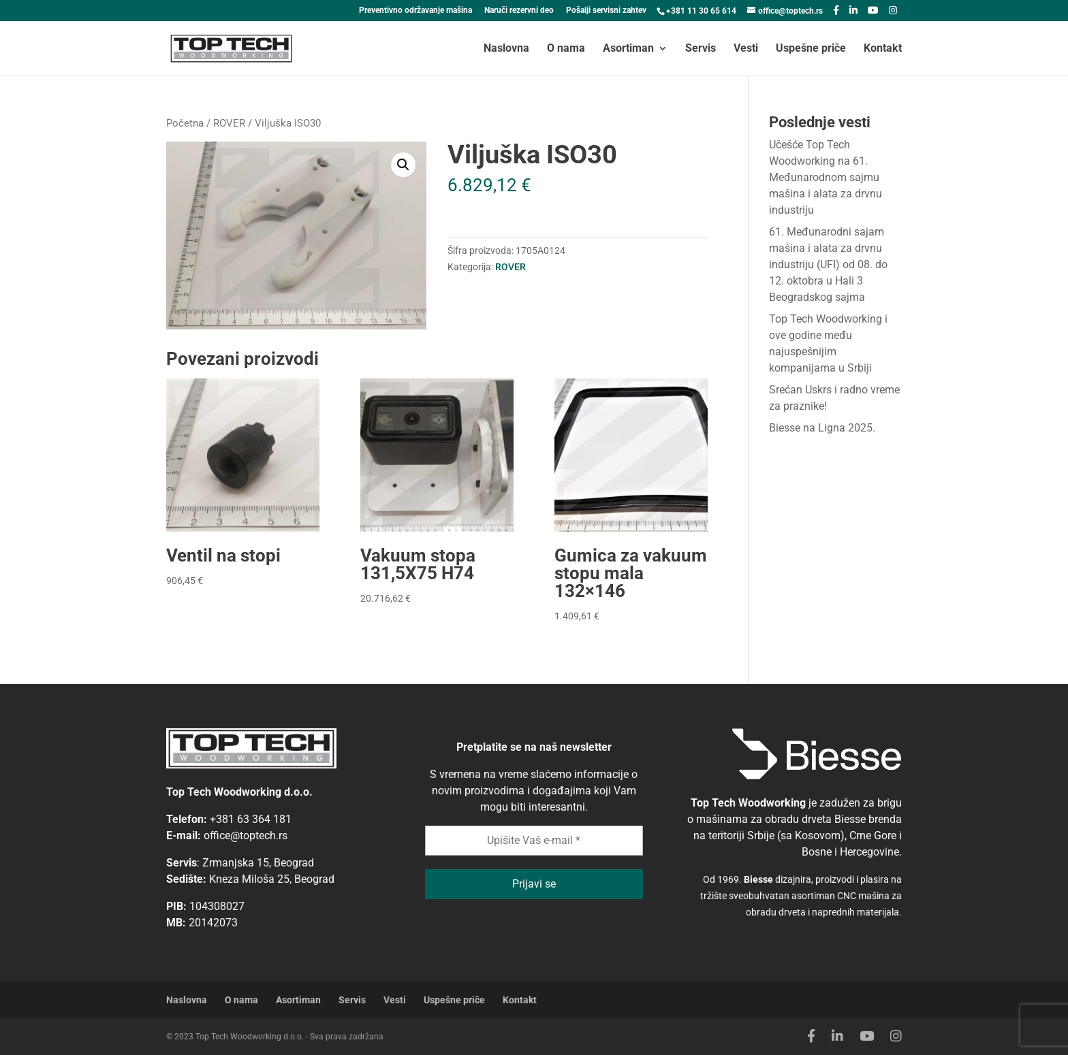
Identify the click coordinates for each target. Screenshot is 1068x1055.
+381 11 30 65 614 (701, 11)
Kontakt (883, 49)
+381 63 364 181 (251, 819)
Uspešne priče (811, 49)
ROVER (229, 123)
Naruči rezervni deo (519, 10)
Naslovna (506, 49)
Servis (700, 49)
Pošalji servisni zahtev (606, 10)
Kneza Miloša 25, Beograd (271, 879)
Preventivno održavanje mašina (415, 10)
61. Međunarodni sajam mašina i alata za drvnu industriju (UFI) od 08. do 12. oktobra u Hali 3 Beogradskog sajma (828, 264)
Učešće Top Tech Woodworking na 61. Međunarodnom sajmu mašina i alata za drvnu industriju (825, 177)
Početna (185, 123)
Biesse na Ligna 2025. (822, 427)
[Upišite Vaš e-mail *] (534, 841)
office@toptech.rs (245, 835)
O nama (566, 49)
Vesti (746, 49)
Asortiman (628, 49)
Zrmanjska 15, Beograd (258, 862)
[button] (403, 164)
